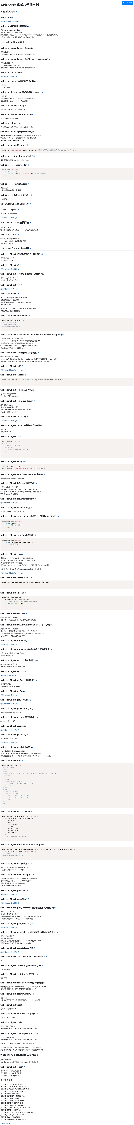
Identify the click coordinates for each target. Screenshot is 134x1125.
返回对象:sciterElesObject (9, 269)
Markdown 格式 (6, 1123)
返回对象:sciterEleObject (9, 76)
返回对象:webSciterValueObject (11, 370)
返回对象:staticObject (8, 675)
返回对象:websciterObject (9, 21)
